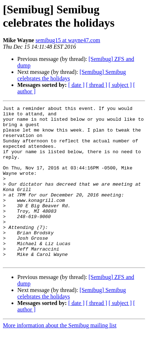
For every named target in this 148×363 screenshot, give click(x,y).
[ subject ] (120, 85)
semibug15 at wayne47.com (67, 40)
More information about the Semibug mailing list (60, 357)
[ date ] (76, 85)
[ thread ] (96, 85)
